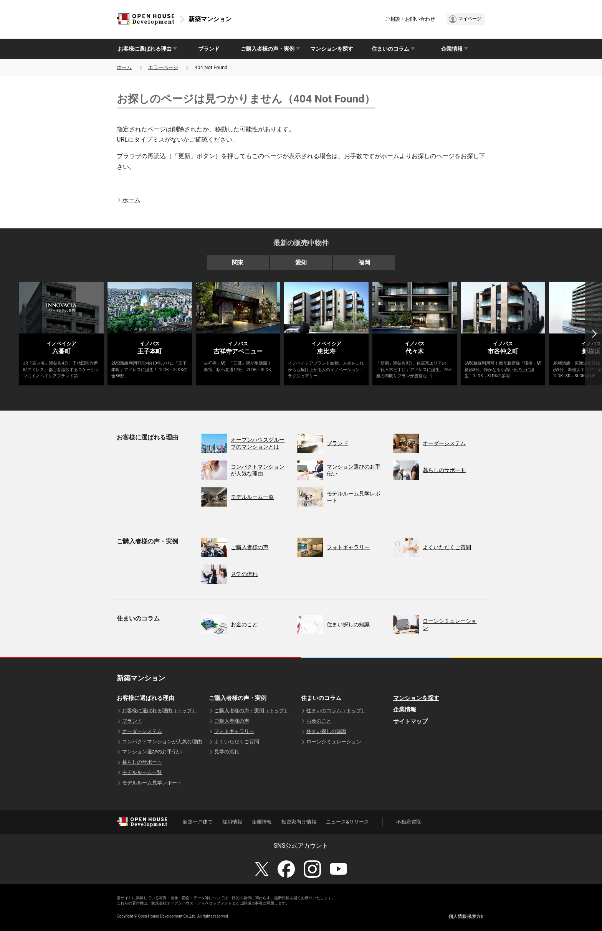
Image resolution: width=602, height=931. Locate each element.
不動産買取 (408, 822)
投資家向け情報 (298, 822)
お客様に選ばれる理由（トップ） (159, 710)
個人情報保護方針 (466, 916)
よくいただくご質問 (236, 741)
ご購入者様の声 (231, 721)
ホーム (124, 67)
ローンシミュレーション (333, 741)
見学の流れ (226, 751)
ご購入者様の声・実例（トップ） (251, 710)
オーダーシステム (142, 731)
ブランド (209, 49)
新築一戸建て (198, 822)
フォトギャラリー (234, 731)
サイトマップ (410, 721)
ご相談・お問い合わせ (410, 19)
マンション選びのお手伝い (152, 751)
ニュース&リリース (347, 822)
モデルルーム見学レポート (152, 783)
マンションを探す (331, 49)
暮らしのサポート (142, 762)
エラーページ (163, 67)
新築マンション (210, 19)
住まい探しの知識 (326, 731)
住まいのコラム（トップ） (336, 710)
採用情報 (232, 822)
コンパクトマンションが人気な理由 (162, 741)
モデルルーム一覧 (142, 772)
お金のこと (318, 721)
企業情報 (404, 709)
